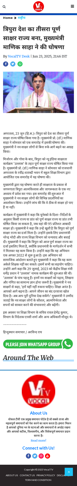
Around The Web (28, 358)
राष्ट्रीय (21, 18)
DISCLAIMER (64, 475)
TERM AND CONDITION (38, 479)
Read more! (38, 440)
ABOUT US (12, 475)
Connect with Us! (38, 447)
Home (8, 18)
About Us (38, 412)
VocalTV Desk (19, 56)
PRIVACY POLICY (46, 475)
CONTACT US (27, 475)
